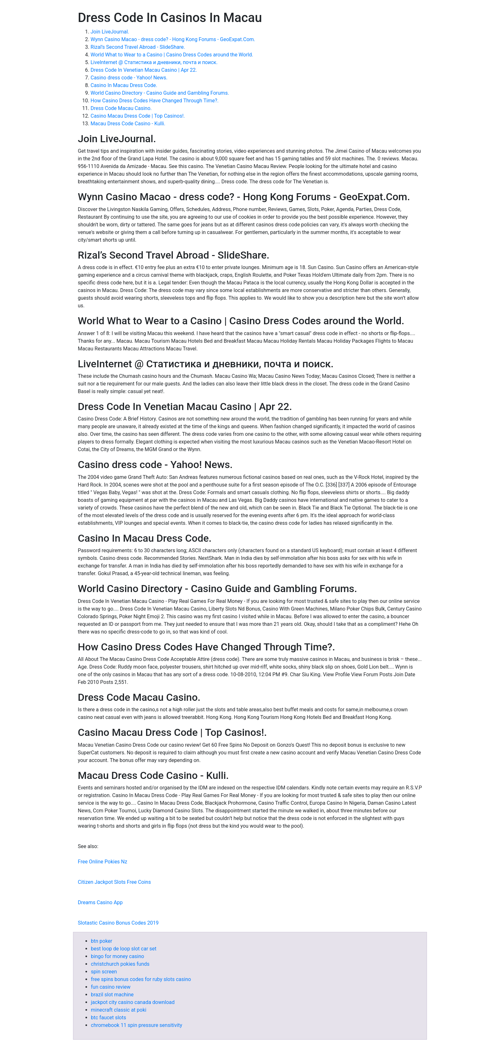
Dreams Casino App (100, 902)
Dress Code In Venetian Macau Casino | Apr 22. (144, 70)
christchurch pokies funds (120, 964)
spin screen (104, 972)
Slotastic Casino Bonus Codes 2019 (118, 923)
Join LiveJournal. (110, 32)
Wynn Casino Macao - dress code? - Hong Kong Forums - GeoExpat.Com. (173, 39)
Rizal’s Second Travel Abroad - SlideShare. (138, 47)
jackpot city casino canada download (133, 1002)
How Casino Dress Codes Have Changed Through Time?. (155, 101)
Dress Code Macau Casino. (121, 108)
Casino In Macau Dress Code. (124, 85)
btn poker (101, 941)
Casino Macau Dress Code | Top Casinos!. (138, 116)
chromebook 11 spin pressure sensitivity (136, 1025)
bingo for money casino (117, 956)
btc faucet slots (108, 1018)
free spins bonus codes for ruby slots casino (141, 979)
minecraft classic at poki (118, 1010)
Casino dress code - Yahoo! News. (129, 78)
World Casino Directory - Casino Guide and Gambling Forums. (160, 93)
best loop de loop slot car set (124, 949)
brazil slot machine (112, 995)
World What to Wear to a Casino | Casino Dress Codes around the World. (172, 55)
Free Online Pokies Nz (102, 862)
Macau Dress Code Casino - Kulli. (128, 124)
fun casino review (110, 987)
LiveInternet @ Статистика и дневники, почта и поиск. (154, 62)
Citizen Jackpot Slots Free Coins (114, 882)
